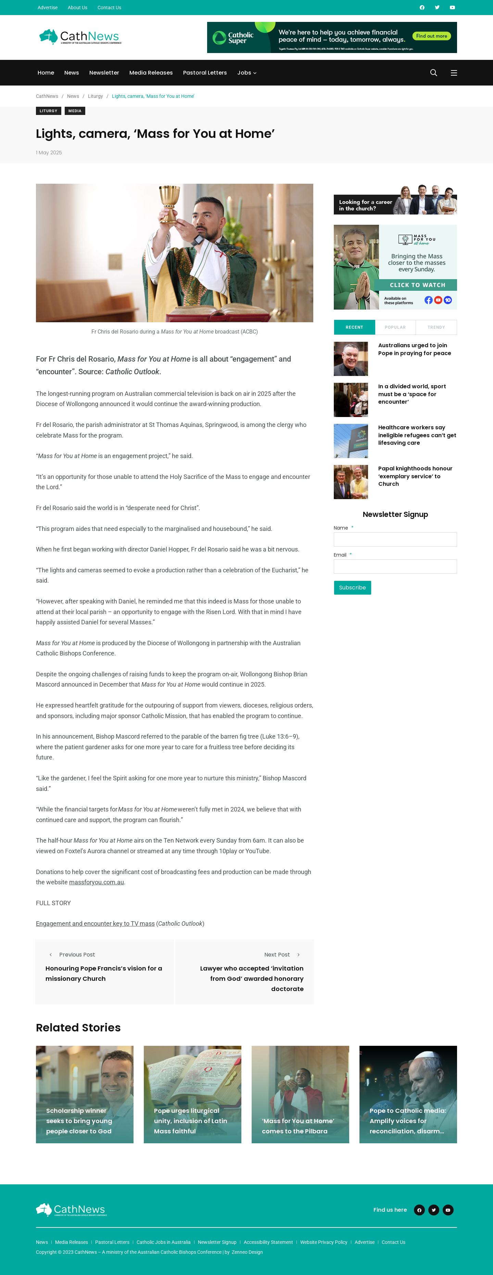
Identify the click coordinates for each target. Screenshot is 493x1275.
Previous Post (70, 955)
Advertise (48, 7)
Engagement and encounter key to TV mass (95, 923)
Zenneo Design (247, 1252)
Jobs (244, 73)
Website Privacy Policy (323, 1242)
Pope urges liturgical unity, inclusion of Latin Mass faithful (190, 1120)
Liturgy (49, 111)
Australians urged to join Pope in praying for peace (414, 349)
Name (344, 527)
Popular (395, 327)
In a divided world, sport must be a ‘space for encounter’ (412, 394)
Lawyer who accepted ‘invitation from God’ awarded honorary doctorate (252, 978)
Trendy (436, 327)
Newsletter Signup (217, 1242)
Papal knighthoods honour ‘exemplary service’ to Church (415, 476)
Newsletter (104, 73)
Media (74, 111)
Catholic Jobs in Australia (164, 1242)
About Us (77, 7)
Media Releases (151, 73)
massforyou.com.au (96, 882)
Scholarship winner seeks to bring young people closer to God (79, 1120)
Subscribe (352, 587)
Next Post (284, 955)
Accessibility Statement (268, 1242)
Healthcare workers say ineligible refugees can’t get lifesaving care (417, 435)
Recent (354, 327)
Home (46, 73)
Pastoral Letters (205, 73)
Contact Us (109, 7)
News (71, 73)
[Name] (395, 539)
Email (343, 554)
